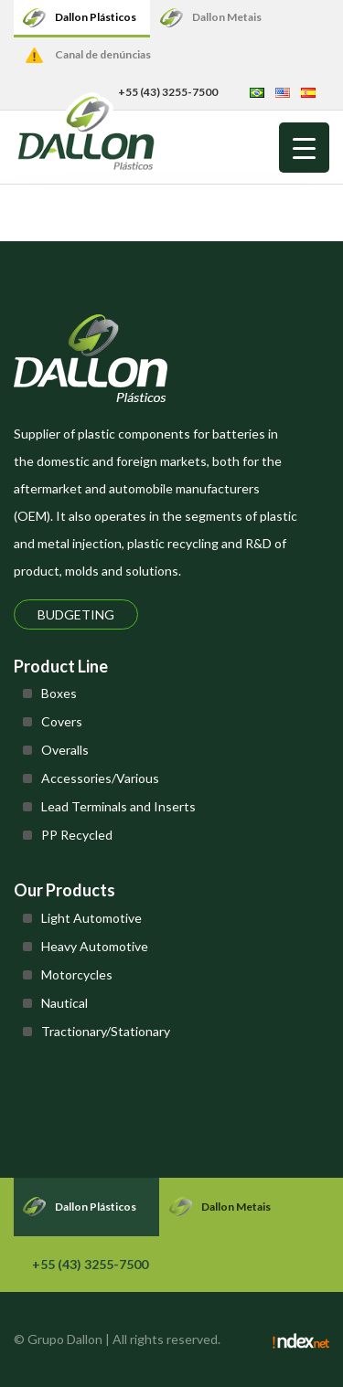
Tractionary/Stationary (105, 1031)
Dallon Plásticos (95, 17)
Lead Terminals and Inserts (118, 806)
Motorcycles (77, 974)
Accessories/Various (100, 778)
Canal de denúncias (103, 54)
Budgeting (76, 614)
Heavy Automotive (94, 946)
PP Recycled (77, 834)
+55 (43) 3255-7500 (90, 1264)
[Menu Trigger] (304, 147)
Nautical (64, 1003)
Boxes (59, 693)
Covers (61, 721)
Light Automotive (91, 918)
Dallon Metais (227, 17)
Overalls (65, 749)
